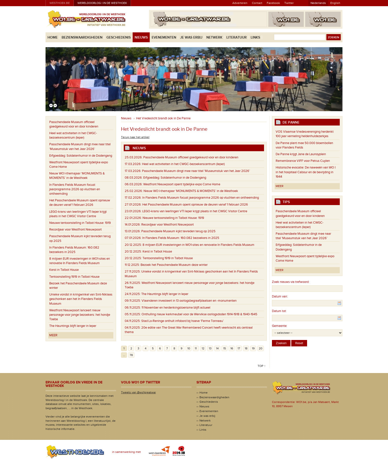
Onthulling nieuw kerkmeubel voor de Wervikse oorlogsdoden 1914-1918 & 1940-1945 (191, 314)
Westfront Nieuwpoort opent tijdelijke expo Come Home (78, 164)
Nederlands (318, 3)
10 (188, 348)
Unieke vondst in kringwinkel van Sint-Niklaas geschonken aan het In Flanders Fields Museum (80, 299)
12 (203, 348)
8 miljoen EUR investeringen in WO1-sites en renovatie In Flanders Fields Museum (79, 261)
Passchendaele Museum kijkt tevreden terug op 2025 (80, 238)
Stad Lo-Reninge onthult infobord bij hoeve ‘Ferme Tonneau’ (174, 321)
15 (224, 348)
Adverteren (239, 3)
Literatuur (236, 37)
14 (217, 348)
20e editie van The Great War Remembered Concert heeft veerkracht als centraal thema (189, 330)
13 (210, 348)
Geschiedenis (118, 37)
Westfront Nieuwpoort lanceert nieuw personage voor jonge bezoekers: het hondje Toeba (79, 314)
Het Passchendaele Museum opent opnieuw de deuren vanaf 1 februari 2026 (79, 202)
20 (260, 348)
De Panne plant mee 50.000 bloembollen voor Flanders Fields (304, 145)
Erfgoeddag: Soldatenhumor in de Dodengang (80, 156)
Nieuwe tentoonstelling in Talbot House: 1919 (80, 223)
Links (255, 37)
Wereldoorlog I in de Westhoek (102, 3)
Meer (53, 335)
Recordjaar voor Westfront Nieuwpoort (75, 230)
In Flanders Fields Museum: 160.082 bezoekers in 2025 (74, 250)
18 (246, 348)
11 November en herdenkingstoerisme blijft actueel (167, 308)
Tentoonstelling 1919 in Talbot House (74, 277)
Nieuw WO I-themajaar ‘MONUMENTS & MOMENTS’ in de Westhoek (77, 175)
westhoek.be (59, 3)
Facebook (273, 3)
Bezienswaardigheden (82, 37)
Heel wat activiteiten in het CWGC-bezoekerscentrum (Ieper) (73, 135)
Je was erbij (191, 37)
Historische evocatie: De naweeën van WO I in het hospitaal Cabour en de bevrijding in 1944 (306, 172)
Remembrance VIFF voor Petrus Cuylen (303, 161)
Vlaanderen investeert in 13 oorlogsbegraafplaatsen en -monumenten (181, 301)
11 (196, 348)
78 (131, 355)
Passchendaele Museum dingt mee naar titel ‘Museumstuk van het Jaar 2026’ (80, 146)
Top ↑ (262, 366)
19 (253, 348)
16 (231, 348)
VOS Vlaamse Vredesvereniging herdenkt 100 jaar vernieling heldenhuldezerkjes (305, 134)
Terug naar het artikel (135, 137)
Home (53, 37)
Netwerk (214, 37)
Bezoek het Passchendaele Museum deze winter (78, 285)
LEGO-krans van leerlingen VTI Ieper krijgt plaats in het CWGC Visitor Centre (78, 214)
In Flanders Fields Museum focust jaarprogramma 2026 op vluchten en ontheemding (74, 189)
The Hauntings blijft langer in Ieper (72, 326)
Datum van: (280, 296)
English (335, 3)
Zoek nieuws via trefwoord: (290, 282)
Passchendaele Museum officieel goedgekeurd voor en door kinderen (73, 124)
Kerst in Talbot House (64, 270)
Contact (257, 3)
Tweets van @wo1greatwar (138, 392)
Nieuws (141, 37)
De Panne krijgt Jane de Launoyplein (301, 154)
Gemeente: (279, 326)
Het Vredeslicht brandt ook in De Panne (163, 118)
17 (239, 348)
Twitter (289, 3)
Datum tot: (279, 311)
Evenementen (164, 37)
